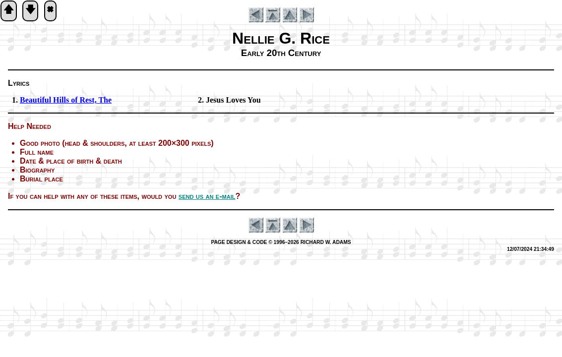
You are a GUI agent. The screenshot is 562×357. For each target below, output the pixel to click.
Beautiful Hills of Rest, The (66, 100)
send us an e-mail (207, 196)
